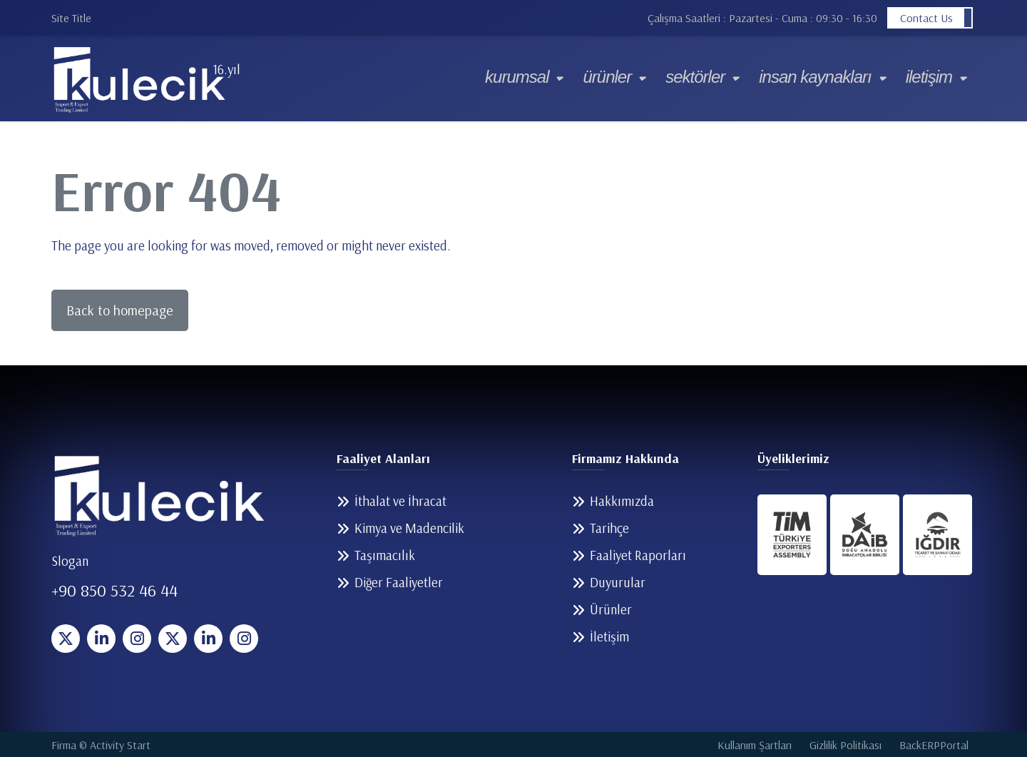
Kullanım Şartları (754, 745)
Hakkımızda (622, 500)
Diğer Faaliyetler (398, 582)
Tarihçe (609, 528)
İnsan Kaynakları (815, 76)
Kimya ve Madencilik (409, 528)
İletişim (929, 76)
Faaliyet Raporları (638, 555)
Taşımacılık (384, 555)
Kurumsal (516, 76)
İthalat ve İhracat (400, 500)
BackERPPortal (934, 745)
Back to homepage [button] (119, 310)
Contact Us (926, 18)
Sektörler (695, 76)
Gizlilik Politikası (845, 745)
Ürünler (607, 76)
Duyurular (617, 582)
